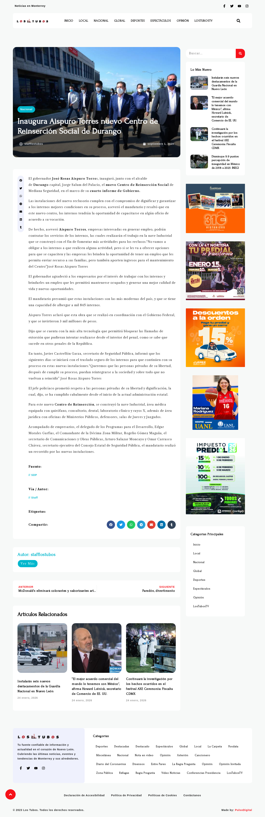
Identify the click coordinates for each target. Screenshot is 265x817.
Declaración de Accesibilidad (84, 795)
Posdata (233, 746)
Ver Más (28, 563)
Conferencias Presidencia (203, 773)
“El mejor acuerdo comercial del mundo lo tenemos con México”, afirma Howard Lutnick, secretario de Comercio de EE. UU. (225, 109)
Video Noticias (170, 773)
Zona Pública (104, 773)
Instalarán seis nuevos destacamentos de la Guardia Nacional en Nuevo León (38, 686)
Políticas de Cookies (162, 795)
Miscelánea (103, 755)
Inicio (68, 20)
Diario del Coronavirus (111, 764)
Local (83, 20)
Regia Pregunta (145, 773)
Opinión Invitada (230, 764)
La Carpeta (215, 746)
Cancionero (202, 755)
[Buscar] (240, 53)
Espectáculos (161, 20)
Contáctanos (192, 795)
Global (119, 20)
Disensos (138, 764)
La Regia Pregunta (183, 764)
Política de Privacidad (126, 795)
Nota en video (144, 755)
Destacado (142, 746)
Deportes (138, 20)
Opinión (183, 20)
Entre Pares (158, 764)
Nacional (101, 20)
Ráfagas (124, 773)
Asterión (182, 755)
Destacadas (121, 746)
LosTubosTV (204, 20)
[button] (239, 21)
